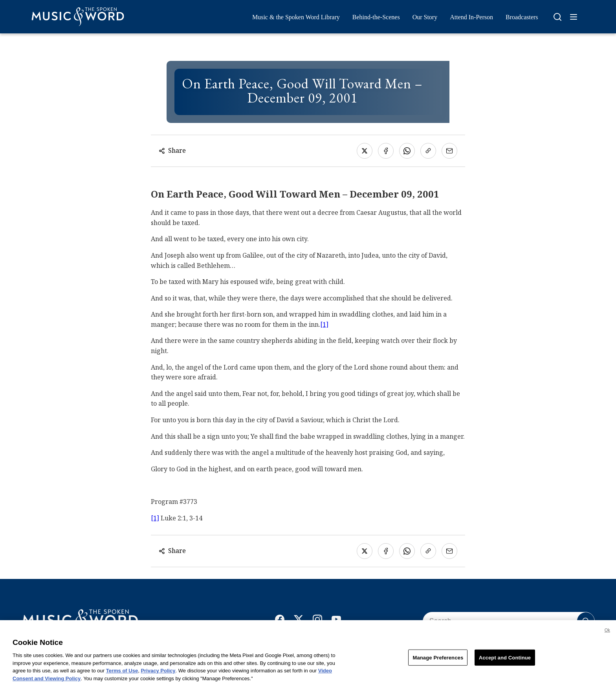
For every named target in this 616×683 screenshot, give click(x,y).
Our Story (425, 17)
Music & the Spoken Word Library (296, 17)
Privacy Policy (158, 674)
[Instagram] (317, 621)
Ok (607, 633)
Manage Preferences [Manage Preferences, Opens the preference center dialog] (437, 661)
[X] (298, 621)
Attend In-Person (471, 17)
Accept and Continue (505, 661)
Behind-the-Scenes (376, 17)
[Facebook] (279, 621)
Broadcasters (522, 17)
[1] (324, 324)
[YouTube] (336, 621)
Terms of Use (122, 674)
